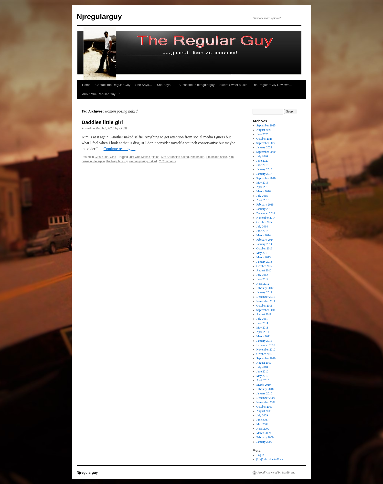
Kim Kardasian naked (175, 157)
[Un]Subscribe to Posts (270, 459)
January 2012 (264, 292)
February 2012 (265, 288)
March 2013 (263, 257)
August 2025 (264, 130)
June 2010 (262, 371)
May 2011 (262, 327)
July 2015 (262, 195)
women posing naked (143, 161)
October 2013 (264, 248)
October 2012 (264, 266)
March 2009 (263, 433)
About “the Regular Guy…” (101, 94)
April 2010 (262, 380)
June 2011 (262, 323)
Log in (260, 455)
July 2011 (262, 318)
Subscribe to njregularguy (196, 85)
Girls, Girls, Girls (105, 157)
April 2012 (262, 283)
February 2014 (265, 239)
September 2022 (266, 143)
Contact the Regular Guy (113, 85)
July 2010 (262, 367)
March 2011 (263, 336)
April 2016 (262, 187)
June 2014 (262, 231)
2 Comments (167, 161)
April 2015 (262, 200)
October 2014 (264, 222)
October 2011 (264, 305)
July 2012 (262, 275)
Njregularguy (99, 16)
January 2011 (264, 340)
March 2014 (263, 235)
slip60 (123, 128)
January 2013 (264, 261)
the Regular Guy (117, 161)
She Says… (143, 85)
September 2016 (266, 178)
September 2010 (266, 358)
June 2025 (262, 134)
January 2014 (264, 244)
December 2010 (265, 345)
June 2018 (262, 165)
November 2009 (266, 402)
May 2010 (262, 376)
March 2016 (263, 191)
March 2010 (263, 384)
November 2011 (265, 301)
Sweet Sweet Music (233, 85)
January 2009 (264, 441)
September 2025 (266, 125)
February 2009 (265, 437)
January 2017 (264, 173)
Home (86, 85)
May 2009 (262, 424)
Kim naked (197, 157)
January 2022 (264, 147)
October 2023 (264, 138)
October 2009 (264, 406)
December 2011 (265, 297)
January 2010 (264, 393)
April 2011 (262, 332)
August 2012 (264, 270)
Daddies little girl (102, 122)
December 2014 (265, 213)
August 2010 (264, 362)
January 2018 (264, 169)
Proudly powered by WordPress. (276, 472)
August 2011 (263, 314)
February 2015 (265, 204)
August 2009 (264, 411)
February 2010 (265, 389)
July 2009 (262, 415)
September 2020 (266, 152)
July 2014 (262, 226)
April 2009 (262, 428)
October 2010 (264, 354)
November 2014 (266, 217)
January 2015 (264, 209)
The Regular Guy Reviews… (272, 85)
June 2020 (262, 160)
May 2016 (262, 182)
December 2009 (265, 398)
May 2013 (262, 253)
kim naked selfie (216, 157)
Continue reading (120, 149)
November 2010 (266, 349)
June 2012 (262, 279)
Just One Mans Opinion (144, 157)
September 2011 (266, 310)
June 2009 (262, 420)
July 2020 (262, 156)
